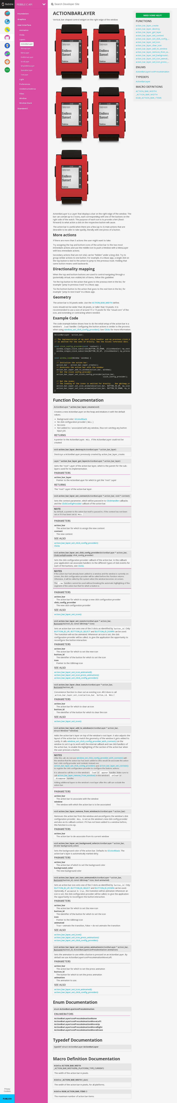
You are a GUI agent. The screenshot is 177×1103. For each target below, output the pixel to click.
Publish (7, 1098)
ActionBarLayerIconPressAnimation (152, 71)
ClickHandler (113, 500)
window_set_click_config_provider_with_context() (92, 741)
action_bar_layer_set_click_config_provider (156, 38)
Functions (144, 21)
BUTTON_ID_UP (62, 631)
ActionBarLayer (143, 81)
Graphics (22, 19)
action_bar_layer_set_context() (114, 766)
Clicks (107, 329)
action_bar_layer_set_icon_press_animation (156, 61)
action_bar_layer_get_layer (148, 32)
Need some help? (152, 15)
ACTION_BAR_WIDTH (102, 302)
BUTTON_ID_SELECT (80, 631)
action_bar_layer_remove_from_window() (77, 775)
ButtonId (58, 623)
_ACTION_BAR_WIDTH (64, 1068)
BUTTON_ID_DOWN (104, 631)
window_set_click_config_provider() (81, 329)
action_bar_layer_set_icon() (67, 614)
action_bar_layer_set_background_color (154, 55)
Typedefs (142, 77)
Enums (141, 67)
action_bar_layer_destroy (148, 28)
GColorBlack (81, 419)
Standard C (23, 108)
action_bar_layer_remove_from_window (155, 52)
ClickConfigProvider (72, 503)
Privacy (7, 1089)
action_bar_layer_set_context (150, 35)
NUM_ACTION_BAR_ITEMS (149, 97)
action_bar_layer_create (147, 25)
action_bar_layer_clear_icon (149, 45)
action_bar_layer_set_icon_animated (153, 58)
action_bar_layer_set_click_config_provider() (76, 543)
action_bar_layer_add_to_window (151, 48)
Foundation (23, 13)
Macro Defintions (149, 87)
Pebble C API (24, 4)
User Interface (24, 25)
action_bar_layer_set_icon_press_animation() (76, 675)
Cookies (7, 1091)
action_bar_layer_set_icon (148, 42)
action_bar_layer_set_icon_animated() (73, 672)
